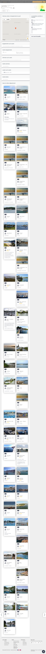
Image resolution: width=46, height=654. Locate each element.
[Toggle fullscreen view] (28, 19)
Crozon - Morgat (22, 421)
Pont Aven (9, 630)
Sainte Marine (22, 512)
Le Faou (8, 371)
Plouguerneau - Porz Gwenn (9, 199)
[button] (16, 28)
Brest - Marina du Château (22, 302)
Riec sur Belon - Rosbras (22, 580)
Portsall (20, 233)
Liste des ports (6, 642)
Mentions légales (16, 641)
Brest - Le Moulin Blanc (10, 320)
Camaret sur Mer (10, 421)
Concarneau (21, 545)
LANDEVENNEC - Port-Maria (10, 388)
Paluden (8, 216)
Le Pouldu (21, 613)
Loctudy (20, 495)
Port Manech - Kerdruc (9, 563)
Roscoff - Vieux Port (23, 113)
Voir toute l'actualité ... (36, 36)
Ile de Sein (9, 455)
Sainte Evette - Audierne (22, 456)
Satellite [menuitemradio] (8, 19)
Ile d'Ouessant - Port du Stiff (23, 268)
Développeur (25, 643)
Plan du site (24, 644)
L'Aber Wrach (21, 216)
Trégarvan (21, 371)
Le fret (20, 387)
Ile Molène (9, 285)
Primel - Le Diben (22, 97)
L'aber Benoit (9, 233)
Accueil (5, 641)
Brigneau (8, 596)
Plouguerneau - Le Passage (22, 199)
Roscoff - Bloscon (22, 130)
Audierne (8, 478)
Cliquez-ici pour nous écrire (19, 53)
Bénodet (8, 529)
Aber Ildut (8, 249)
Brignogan (9, 147)
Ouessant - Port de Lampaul (23, 250)
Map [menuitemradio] (4, 19)
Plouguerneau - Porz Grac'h (9, 165)
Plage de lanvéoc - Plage (7, 72)
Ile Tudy (8, 512)
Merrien (20, 596)
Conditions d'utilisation (15, 645)
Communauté (6, 644)
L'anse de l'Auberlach (21, 337)
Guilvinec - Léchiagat (21, 479)
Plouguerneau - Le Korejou (22, 147)
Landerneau (21, 319)
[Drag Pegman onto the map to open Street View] (28, 38)
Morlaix (8, 113)
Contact (24, 641)
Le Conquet (21, 285)
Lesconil (8, 495)
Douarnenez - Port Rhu (10, 438)
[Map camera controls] (28, 35)
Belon (20, 562)
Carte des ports (6, 643)
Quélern (20, 404)
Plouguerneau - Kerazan (22, 182)
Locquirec (8, 97)
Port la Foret (21, 529)
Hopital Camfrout (22, 354)
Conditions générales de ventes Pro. (15, 647)
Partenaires (24, 642)
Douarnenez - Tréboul (21, 438)
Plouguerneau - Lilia (23, 164)
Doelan (8, 613)
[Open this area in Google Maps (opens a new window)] (3, 39)
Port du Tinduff (10, 354)
